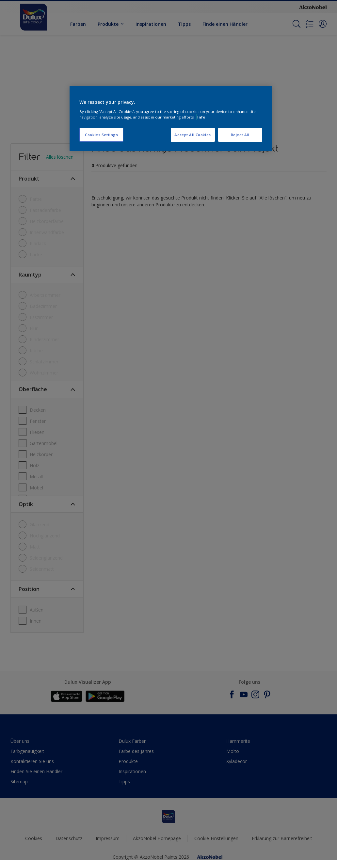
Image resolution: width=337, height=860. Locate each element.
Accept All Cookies (192, 134)
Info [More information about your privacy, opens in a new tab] (201, 117)
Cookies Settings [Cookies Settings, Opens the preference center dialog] (101, 134)
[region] (171, 118)
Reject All (240, 134)
